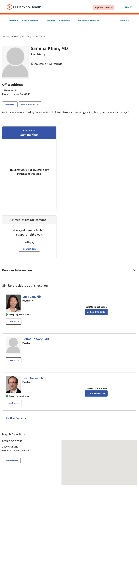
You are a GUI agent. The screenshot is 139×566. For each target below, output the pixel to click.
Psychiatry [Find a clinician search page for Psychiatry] (26, 36)
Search (125, 20)
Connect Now (29, 245)
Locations (50, 20)
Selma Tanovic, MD (35, 335)
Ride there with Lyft (30, 104)
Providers (13, 20)
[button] (69, 268)
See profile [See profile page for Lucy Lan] (13, 318)
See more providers (16, 414)
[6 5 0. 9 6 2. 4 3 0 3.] (96, 390)
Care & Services (32, 20)
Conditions (66, 20)
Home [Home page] (6, 36)
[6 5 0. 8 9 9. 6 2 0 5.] (96, 308)
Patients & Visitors (88, 20)
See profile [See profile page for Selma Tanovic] (13, 357)
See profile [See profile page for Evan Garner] (13, 399)
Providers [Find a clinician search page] (15, 36)
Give (128, 7)
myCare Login (104, 7)
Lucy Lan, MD (31, 293)
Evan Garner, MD (34, 374)
